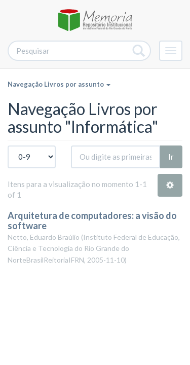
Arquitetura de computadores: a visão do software (92, 220)
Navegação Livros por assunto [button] (59, 84)
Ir (171, 156)
